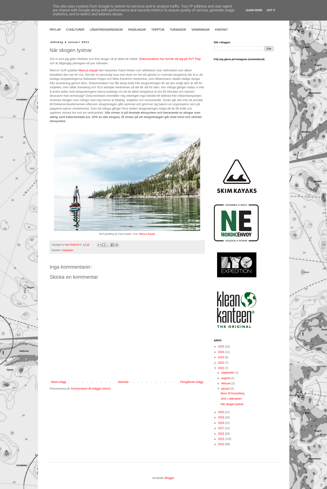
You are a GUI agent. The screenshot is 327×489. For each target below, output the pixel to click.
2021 (221, 368)
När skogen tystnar (232, 404)
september (228, 372)
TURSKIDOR (178, 29)
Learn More (253, 10)
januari (225, 388)
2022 (221, 362)
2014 (221, 444)
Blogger (169, 478)
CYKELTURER (75, 29)
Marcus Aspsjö (88, 70)
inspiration (67, 250)
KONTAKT (221, 29)
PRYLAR (55, 29)
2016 (221, 433)
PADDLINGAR (137, 29)
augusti (226, 378)
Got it (271, 10)
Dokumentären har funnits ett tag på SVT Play (170, 59)
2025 (221, 346)
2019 (221, 417)
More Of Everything (232, 393)
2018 (221, 423)
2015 (221, 439)
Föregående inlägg (191, 382)
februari (226, 383)
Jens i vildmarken (231, 398)
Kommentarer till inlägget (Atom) (90, 388)
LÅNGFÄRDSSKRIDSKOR (106, 29)
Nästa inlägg (58, 382)
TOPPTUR (157, 29)
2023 (221, 357)
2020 (221, 412)
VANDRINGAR (200, 29)
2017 (221, 428)
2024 (221, 352)
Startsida (123, 382)
